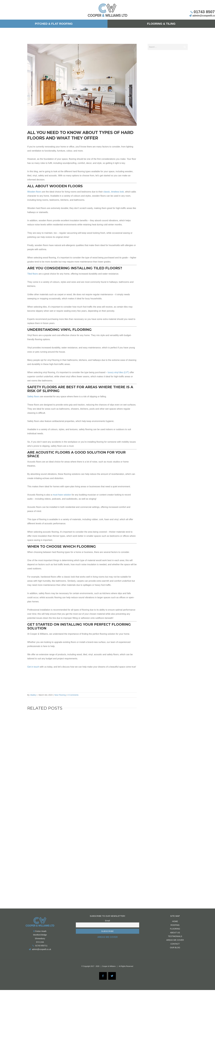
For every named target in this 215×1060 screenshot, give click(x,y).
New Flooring (60, 695)
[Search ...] (165, 47)
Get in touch (33, 667)
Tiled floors (32, 274)
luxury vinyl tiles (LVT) (118, 372)
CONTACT (175, 944)
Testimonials (175, 936)
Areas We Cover (175, 940)
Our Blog (175, 947)
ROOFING (175, 925)
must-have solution (62, 495)
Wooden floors (34, 192)
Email (107, 921)
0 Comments (73, 695)
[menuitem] (54, 24)
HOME (175, 921)
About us (175, 933)
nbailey (33, 695)
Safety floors (33, 396)
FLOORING (175, 929)
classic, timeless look (113, 192)
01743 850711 (41, 946)
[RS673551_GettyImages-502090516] (82, 85)
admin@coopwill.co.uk (41, 949)
